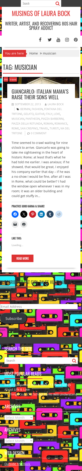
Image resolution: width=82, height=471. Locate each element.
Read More (22, 258)
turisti (54, 128)
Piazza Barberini (52, 119)
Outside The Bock (17, 464)
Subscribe (13, 318)
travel (13, 79)
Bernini (25, 109)
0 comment (39, 133)
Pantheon (33, 119)
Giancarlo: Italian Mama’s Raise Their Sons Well (40, 94)
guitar (39, 114)
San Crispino (29, 128)
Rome (15, 128)
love (57, 114)
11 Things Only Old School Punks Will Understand (40, 394)
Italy (49, 114)
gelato (29, 114)
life (6, 79)
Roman (48, 123)
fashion (37, 109)
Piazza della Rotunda (27, 123)
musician (18, 119)
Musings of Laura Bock (41, 13)
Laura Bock (54, 104)
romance (60, 123)
